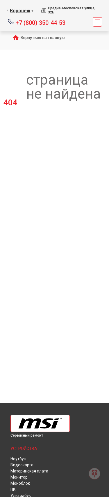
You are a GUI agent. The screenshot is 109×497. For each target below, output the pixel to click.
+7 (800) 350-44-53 (40, 22)
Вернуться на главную (42, 37)
